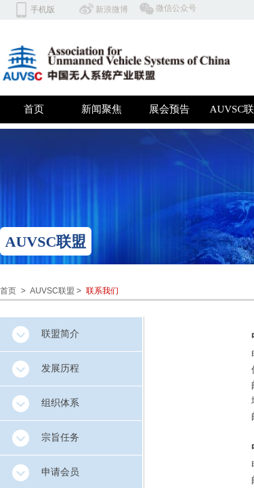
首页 (34, 109)
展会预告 (169, 109)
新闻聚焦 (101, 109)
